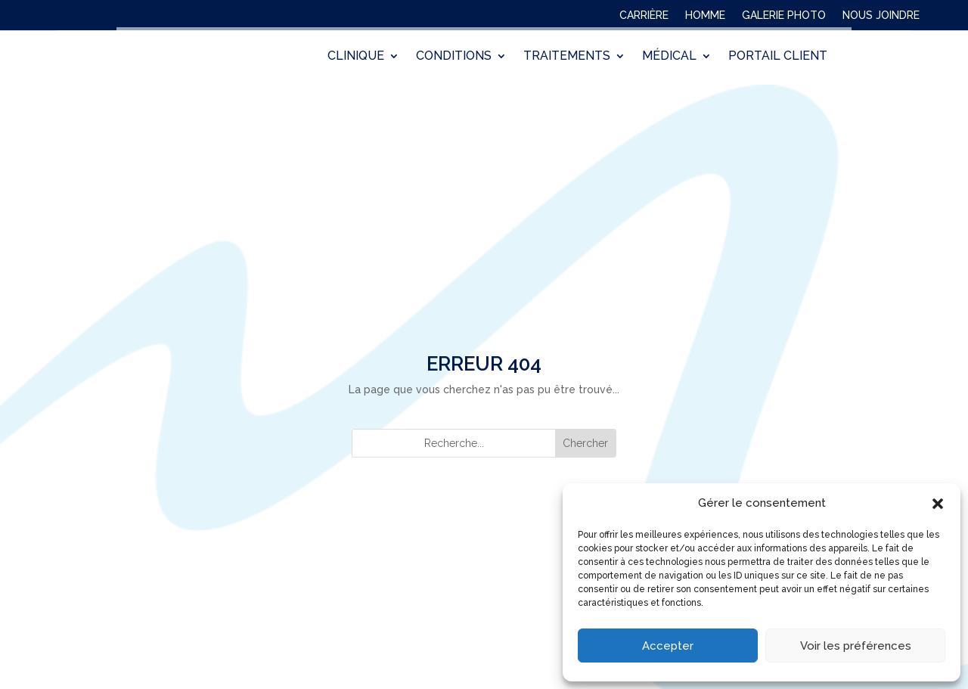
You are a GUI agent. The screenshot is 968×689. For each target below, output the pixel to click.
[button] (937, 503)
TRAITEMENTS (566, 57)
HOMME (705, 18)
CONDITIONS (454, 57)
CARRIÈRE (644, 18)
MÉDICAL (669, 57)
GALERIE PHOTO (784, 18)
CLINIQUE (355, 57)
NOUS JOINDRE (881, 18)
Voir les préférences (855, 646)
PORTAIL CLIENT (777, 57)
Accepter (667, 646)
